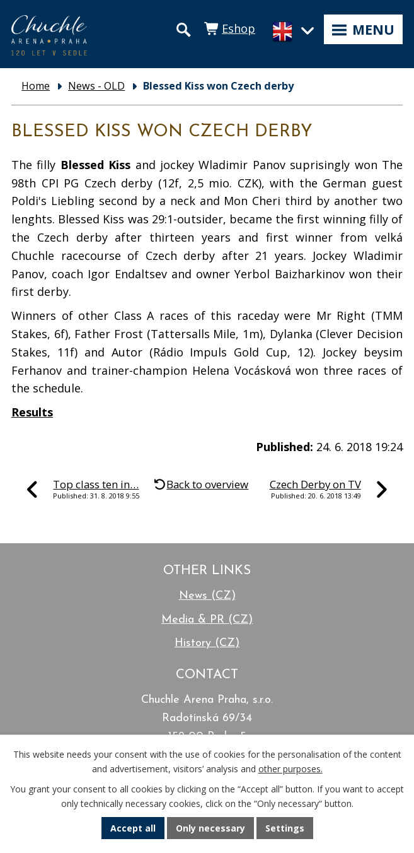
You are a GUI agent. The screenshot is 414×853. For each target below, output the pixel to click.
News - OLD (96, 86)
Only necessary (210, 828)
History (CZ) (207, 643)
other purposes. (290, 769)
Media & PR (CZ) (207, 620)
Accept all (133, 828)
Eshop (238, 28)
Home (35, 86)
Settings (284, 828)
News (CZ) (207, 596)
